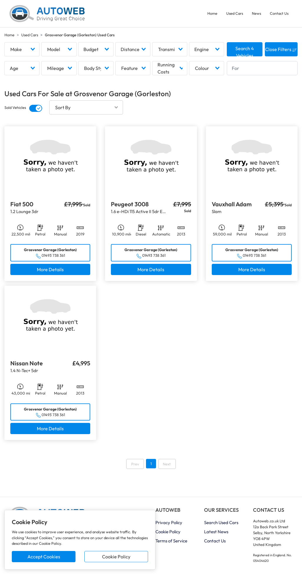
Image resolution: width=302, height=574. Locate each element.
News (256, 13)
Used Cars (234, 13)
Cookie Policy (116, 557)
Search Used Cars (221, 523)
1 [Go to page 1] (151, 464)
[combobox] (22, 49)
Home (212, 13)
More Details (50, 269)
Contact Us (279, 13)
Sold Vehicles (15, 107)
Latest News (216, 532)
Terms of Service (171, 541)
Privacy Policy (168, 523)
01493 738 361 (53, 255)
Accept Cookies (43, 557)
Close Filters (281, 50)
